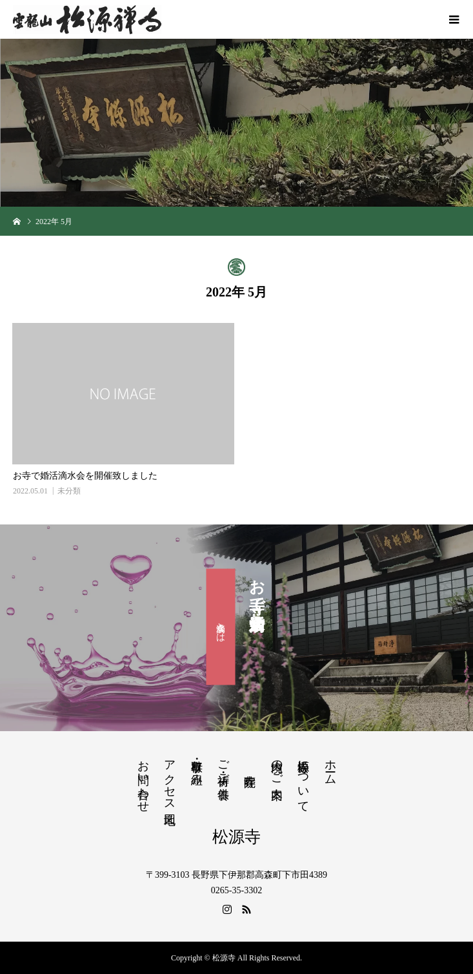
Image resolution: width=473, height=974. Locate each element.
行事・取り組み (196, 766)
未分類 (69, 490)
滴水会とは (221, 626)
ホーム (330, 765)
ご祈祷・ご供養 (223, 766)
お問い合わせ (143, 779)
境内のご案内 (276, 766)
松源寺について (303, 779)
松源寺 (236, 836)
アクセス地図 (169, 778)
